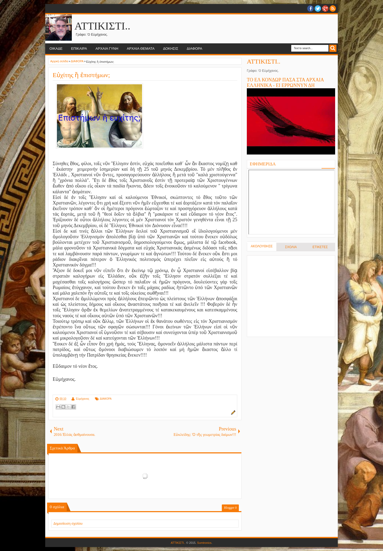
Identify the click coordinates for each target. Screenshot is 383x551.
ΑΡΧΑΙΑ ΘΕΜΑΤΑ (141, 49)
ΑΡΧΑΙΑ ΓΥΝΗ (106, 49)
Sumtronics (204, 542)
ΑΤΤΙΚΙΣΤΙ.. (102, 26)
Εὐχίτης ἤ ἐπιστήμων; (81, 75)
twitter (318, 8)
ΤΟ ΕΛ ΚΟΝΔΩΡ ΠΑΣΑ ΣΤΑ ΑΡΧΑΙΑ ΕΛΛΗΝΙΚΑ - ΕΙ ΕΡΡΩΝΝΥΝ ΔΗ (285, 82)
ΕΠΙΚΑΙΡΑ (79, 49)
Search (332, 48)
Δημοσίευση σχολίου (67, 523)
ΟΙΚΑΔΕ (56, 49)
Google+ (325, 8)
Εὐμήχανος (82, 398)
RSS (333, 8)
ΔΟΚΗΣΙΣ (170, 49)
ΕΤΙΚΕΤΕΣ (320, 247)
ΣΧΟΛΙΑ (291, 247)
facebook (310, 8)
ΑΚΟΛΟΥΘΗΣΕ (262, 246)
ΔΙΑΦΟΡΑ (194, 49)
